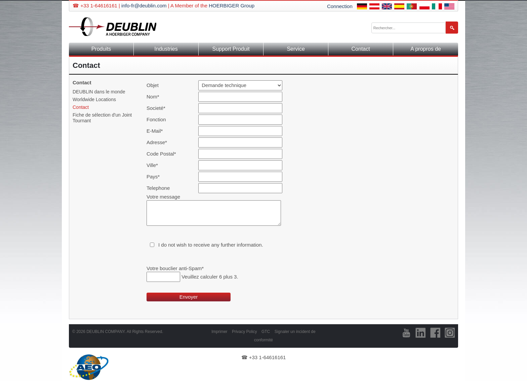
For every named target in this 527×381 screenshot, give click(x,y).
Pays (158, 176)
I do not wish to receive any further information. (210, 245)
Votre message (163, 197)
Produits (101, 49)
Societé (158, 108)
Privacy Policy (244, 331)
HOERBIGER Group (231, 5)
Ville (158, 165)
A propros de (425, 49)
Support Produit (230, 49)
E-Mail (158, 131)
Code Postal (161, 154)
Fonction (156, 119)
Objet (153, 85)
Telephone (158, 188)
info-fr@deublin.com (143, 5)
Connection (340, 6)
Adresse (158, 142)
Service (296, 49)
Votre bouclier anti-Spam (175, 268)
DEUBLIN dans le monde (99, 91)
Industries (165, 49)
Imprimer (219, 331)
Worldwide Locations (94, 99)
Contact (361, 49)
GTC (265, 331)
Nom (158, 96)
